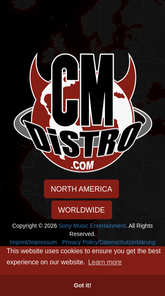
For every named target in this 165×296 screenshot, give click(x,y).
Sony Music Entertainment (92, 225)
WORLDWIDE (81, 210)
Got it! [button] (82, 285)
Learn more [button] (105, 262)
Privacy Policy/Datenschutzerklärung (108, 242)
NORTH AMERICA (81, 189)
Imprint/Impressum (33, 242)
